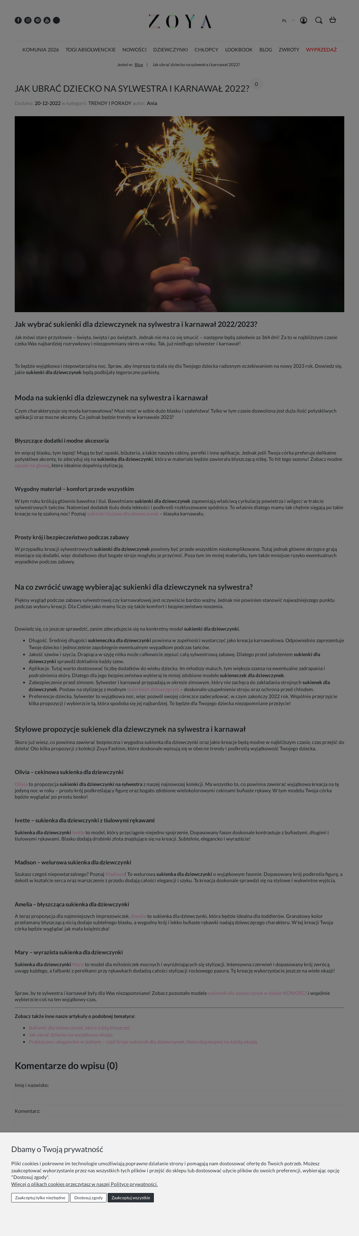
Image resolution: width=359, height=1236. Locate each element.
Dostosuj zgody (88, 1197)
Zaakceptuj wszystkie (130, 1197)
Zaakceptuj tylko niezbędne (40, 1197)
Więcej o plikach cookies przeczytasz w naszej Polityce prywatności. (84, 1184)
